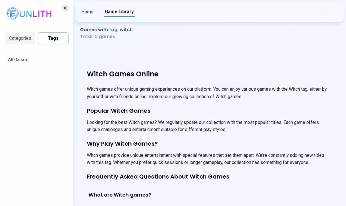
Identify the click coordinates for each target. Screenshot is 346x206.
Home (87, 12)
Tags (53, 38)
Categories (20, 38)
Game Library (119, 11)
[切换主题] (65, 8)
